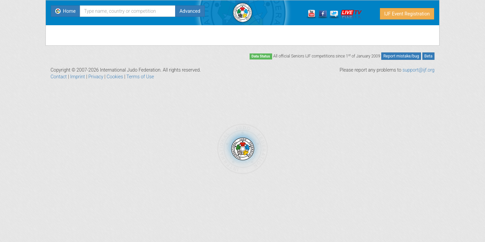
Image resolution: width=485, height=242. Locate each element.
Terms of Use (140, 76)
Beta (428, 56)
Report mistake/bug (401, 56)
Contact (59, 76)
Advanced (190, 11)
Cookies (115, 76)
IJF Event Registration (407, 13)
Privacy (95, 76)
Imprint (77, 76)
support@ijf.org (418, 70)
